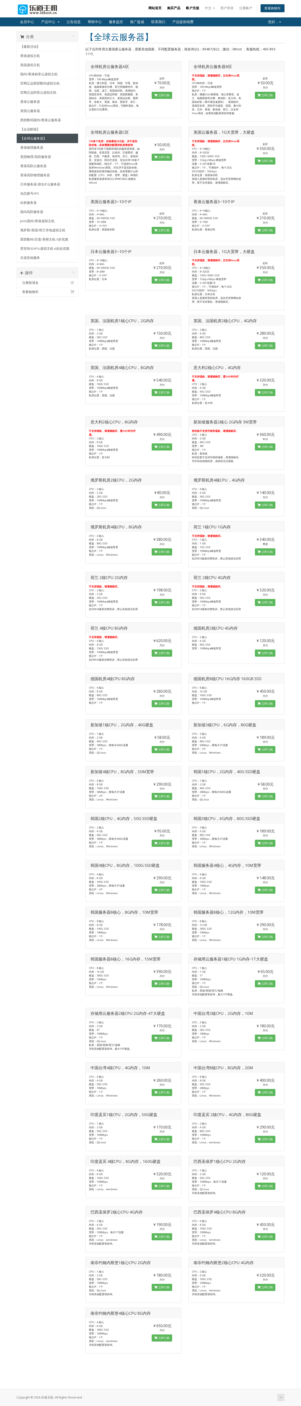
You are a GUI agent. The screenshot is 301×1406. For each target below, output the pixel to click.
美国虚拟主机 (30, 65)
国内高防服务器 (31, 212)
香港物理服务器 (31, 147)
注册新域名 (47, 282)
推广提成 (137, 22)
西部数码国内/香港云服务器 (40, 120)
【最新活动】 (30, 46)
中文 (210, 8)
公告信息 (74, 22)
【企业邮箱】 (30, 129)
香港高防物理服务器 (35, 175)
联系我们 (158, 22)
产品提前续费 (183, 22)
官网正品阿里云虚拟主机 (38, 92)
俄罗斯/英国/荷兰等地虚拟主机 (42, 230)
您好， (274, 22)
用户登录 (227, 8)
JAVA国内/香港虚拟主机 (37, 221)
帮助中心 (95, 22)
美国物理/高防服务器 (35, 157)
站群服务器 (28, 203)
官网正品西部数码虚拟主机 (40, 83)
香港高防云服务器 (33, 166)
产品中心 (50, 22)
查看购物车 (272, 8)
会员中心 (27, 22)
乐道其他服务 (30, 258)
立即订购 (162, 95)
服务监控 (116, 22)
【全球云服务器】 (33, 138)
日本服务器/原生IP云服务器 (40, 184)
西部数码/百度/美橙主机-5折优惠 (44, 239)
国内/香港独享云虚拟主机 (39, 74)
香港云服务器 (30, 102)
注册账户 (245, 8)
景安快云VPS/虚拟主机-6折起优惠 (44, 248)
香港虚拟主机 (30, 56)
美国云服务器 (30, 111)
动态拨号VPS (29, 193)
